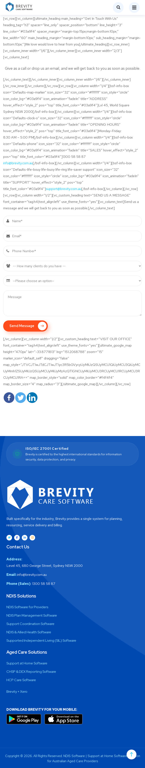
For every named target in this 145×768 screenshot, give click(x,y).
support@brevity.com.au (63, 189)
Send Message (27, 326)
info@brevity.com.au (18, 163)
